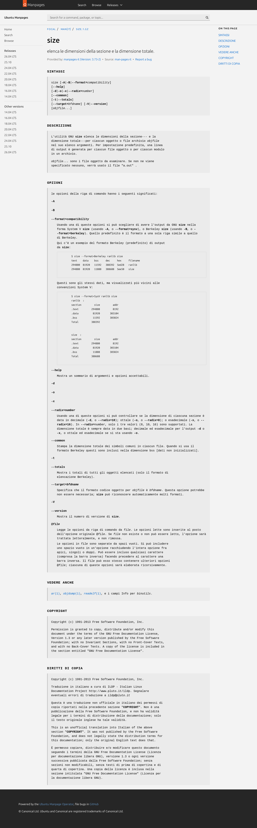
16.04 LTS (10, 90)
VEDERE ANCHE (228, 52)
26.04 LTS (10, 56)
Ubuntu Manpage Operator (56, 804)
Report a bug (143, 59)
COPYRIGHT (226, 57)
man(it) (66, 29)
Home (8, 29)
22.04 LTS (10, 73)
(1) (55, 593)
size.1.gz (82, 29)
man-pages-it (123, 59)
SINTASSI (223, 35)
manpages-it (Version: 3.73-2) (82, 59)
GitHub (94, 804)
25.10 (7, 62)
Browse (96, 5)
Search (82, 5)
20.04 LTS (10, 79)
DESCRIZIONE (227, 40)
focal (51, 29)
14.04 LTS (10, 96)
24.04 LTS (10, 67)
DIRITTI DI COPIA (229, 63)
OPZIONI (224, 46)
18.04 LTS (10, 85)
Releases (112, 5)
